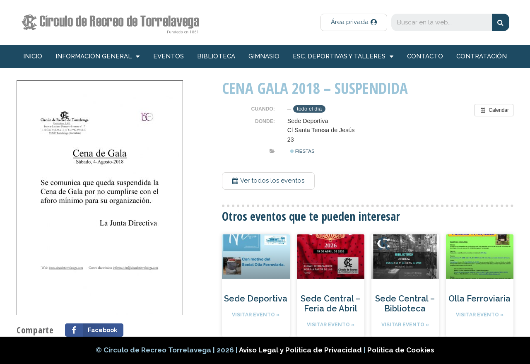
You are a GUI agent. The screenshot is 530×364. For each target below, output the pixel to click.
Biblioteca (216, 56)
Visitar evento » (255, 315)
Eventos (168, 56)
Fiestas (302, 151)
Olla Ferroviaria (479, 299)
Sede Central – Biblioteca (405, 303)
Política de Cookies (400, 350)
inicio (32, 56)
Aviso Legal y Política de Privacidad (301, 350)
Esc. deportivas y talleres (343, 56)
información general (97, 56)
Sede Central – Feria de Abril (330, 303)
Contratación (481, 56)
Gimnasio (263, 56)
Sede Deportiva (255, 299)
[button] (353, 22)
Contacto (425, 56)
